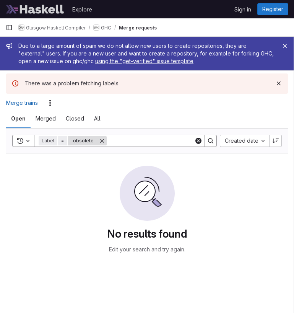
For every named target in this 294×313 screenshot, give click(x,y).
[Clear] (198, 140)
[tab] (18, 118)
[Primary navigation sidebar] (9, 27)
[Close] (284, 46)
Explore (82, 9)
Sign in (242, 9)
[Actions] (50, 103)
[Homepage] (35, 9)
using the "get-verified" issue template (144, 61)
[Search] (154, 140)
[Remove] (102, 140)
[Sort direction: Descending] (276, 141)
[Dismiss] (278, 83)
